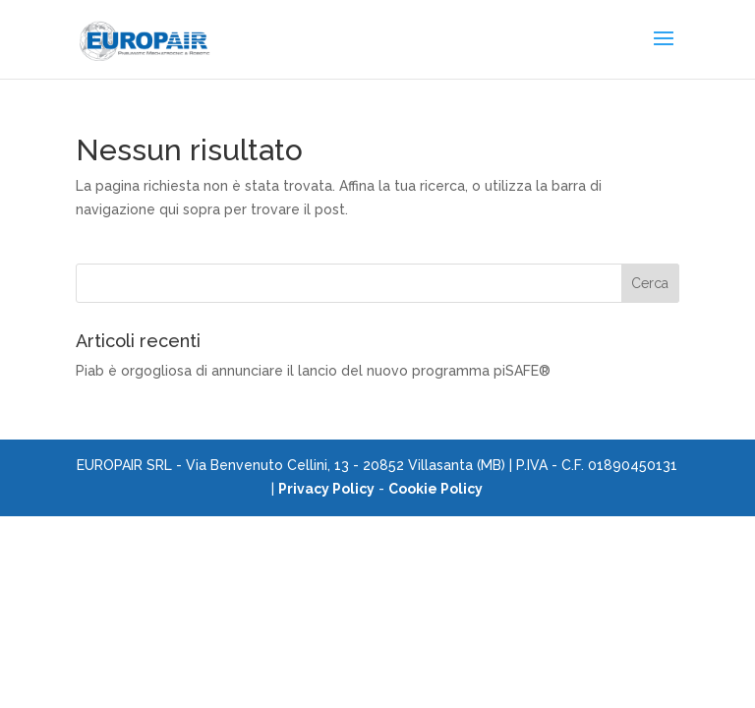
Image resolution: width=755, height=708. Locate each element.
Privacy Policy (326, 489)
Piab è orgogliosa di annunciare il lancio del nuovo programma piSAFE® (313, 371)
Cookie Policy (435, 489)
